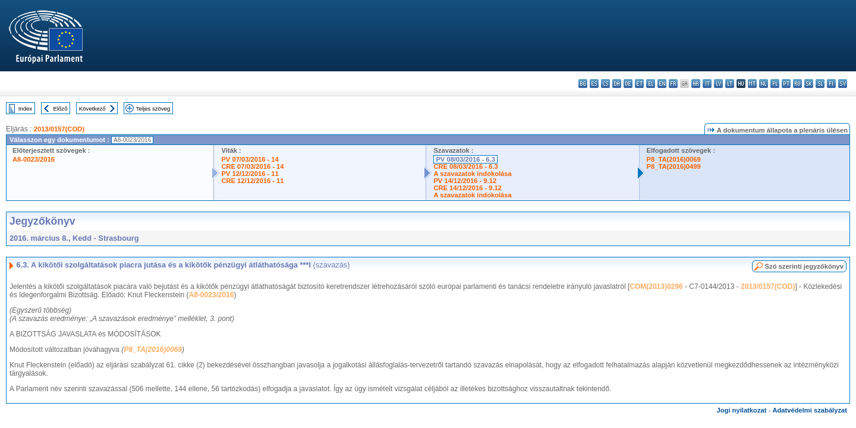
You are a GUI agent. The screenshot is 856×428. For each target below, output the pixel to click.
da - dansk (616, 83)
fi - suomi (831, 83)
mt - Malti (752, 83)
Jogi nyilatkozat (742, 410)
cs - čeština (605, 83)
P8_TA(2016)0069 (674, 159)
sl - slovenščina (820, 83)
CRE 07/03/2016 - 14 (252, 166)
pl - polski (774, 83)
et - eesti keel (639, 83)
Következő (92, 108)
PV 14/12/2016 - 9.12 (464, 180)
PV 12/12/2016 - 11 (249, 173)
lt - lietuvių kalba (729, 83)
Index (25, 108)
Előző (61, 108)
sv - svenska (842, 83)
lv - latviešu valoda (718, 83)
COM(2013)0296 (656, 286)
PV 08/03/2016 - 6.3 (465, 159)
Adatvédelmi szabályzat (809, 410)
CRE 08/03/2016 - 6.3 (465, 166)
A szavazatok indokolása (472, 173)
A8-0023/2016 (33, 159)
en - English (661, 83)
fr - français (673, 83)
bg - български (582, 83)
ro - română (797, 83)
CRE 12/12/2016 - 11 (252, 180)
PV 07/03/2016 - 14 (249, 159)
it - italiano (707, 83)
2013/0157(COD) (59, 129)
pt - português (786, 83)
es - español (594, 83)
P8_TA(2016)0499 (674, 166)
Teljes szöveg (153, 108)
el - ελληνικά (650, 83)
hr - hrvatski (695, 83)
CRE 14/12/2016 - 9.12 (467, 187)
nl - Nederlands (763, 83)
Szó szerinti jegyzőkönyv (804, 266)
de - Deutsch (628, 83)
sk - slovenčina (808, 83)
